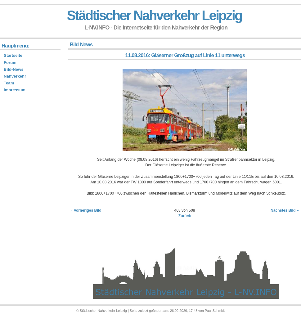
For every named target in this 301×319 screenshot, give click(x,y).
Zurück (184, 216)
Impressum (14, 90)
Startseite (13, 55)
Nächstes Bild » (285, 210)
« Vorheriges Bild (86, 210)
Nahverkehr (15, 76)
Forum (10, 62)
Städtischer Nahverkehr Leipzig (154, 15)
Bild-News (13, 69)
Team (9, 83)
